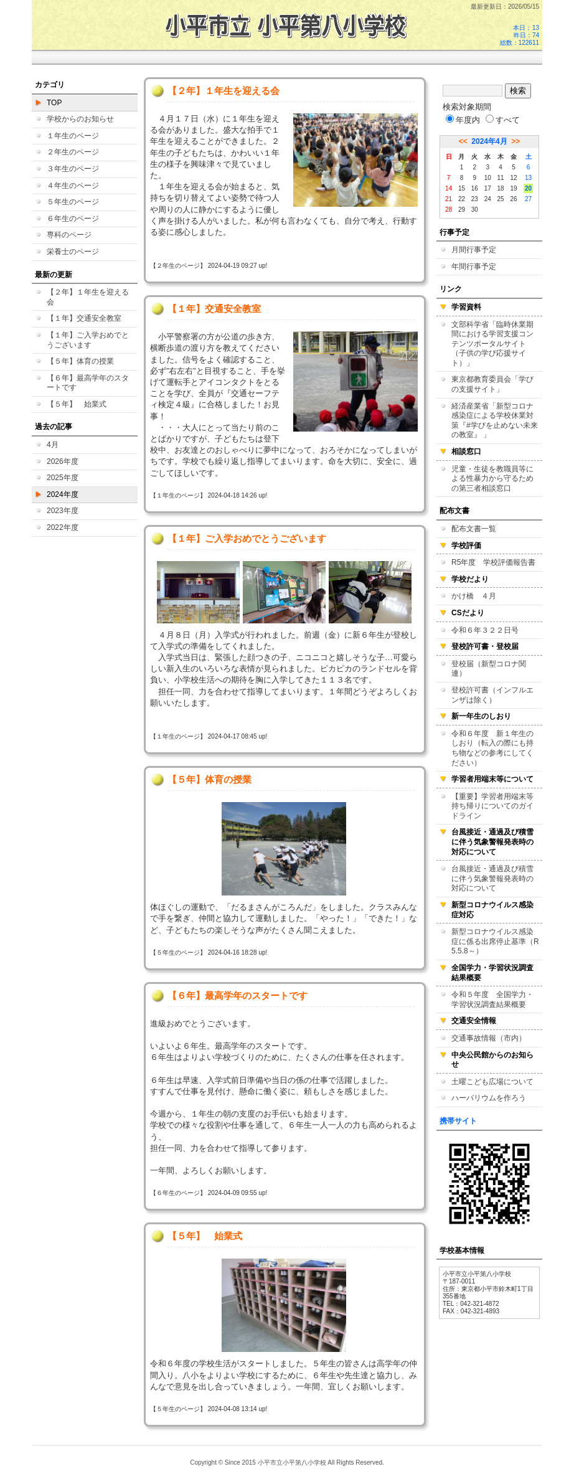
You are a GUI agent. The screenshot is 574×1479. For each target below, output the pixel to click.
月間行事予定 (473, 249)
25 (500, 199)
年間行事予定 (473, 266)
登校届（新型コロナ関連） (488, 668)
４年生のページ (73, 185)
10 (487, 177)
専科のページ (69, 234)
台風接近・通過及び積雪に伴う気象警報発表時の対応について (492, 878)
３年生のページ (73, 168)
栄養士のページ (73, 251)
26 (513, 199)
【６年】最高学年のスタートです (88, 383)
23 (474, 199)
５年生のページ (73, 201)
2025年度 (62, 477)
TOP (54, 102)
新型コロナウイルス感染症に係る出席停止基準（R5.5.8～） (495, 941)
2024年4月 (489, 141)
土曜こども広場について (492, 1081)
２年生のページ (73, 152)
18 (500, 188)
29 (461, 209)
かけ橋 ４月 (473, 596)
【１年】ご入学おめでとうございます (88, 340)
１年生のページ (73, 135)
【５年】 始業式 (76, 404)
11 (500, 177)
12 (513, 177)
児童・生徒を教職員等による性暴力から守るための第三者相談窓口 (492, 479)
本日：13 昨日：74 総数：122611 (519, 35)
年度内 (463, 120)
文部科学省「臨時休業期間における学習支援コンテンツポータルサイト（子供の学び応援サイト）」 (492, 343)
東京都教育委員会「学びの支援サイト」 (492, 384)
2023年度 (62, 510)
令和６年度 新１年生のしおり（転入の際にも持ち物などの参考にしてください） (492, 748)
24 (487, 199)
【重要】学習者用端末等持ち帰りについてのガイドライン (492, 806)
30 (474, 209)
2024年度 (62, 494)
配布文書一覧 (473, 528)
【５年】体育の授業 (80, 361)
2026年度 (62, 461)
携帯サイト (458, 1121)
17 (487, 188)
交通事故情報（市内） (488, 1038)
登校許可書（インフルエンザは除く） (492, 695)
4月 (53, 444)
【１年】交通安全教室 (84, 318)
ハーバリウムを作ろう (488, 1098)
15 (461, 188)
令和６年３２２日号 (485, 630)
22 (461, 199)
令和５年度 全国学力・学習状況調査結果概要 (492, 999)
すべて (503, 120)
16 (474, 188)
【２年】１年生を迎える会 (88, 297)
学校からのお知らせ (80, 119)
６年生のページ (73, 218)
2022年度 (62, 527)
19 (513, 188)
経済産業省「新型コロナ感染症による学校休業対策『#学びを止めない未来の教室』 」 (494, 421)
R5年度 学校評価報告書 (493, 562)
